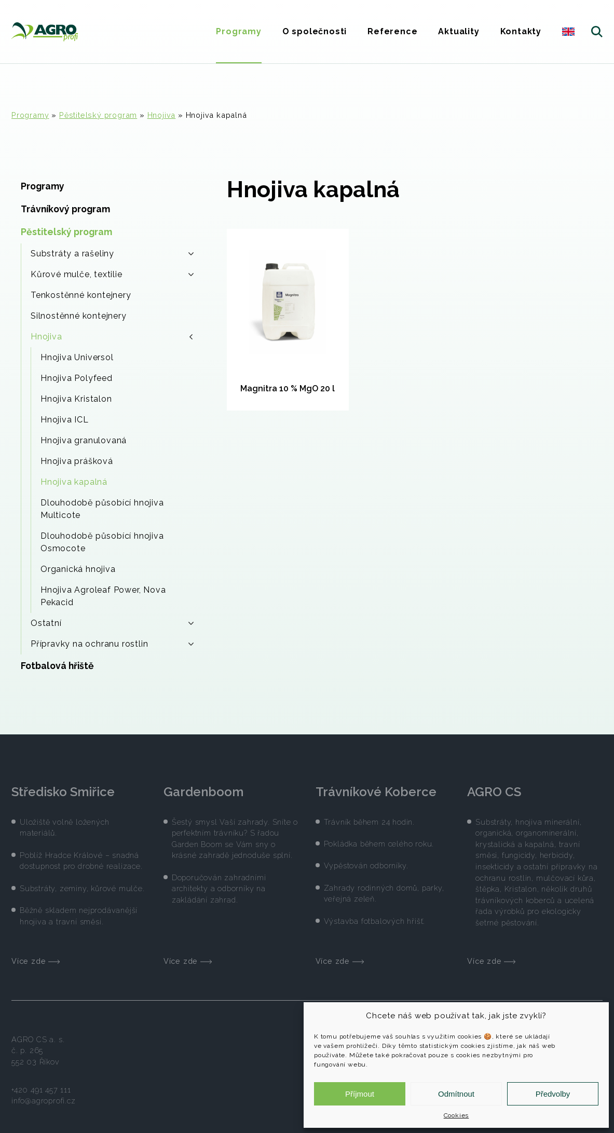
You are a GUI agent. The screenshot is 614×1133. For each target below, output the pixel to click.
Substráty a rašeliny (112, 253)
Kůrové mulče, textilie (112, 274)
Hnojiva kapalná (73, 482)
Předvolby (553, 1093)
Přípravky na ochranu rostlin (112, 644)
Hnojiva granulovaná (83, 440)
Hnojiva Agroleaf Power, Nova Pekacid (103, 596)
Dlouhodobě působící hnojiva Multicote (102, 509)
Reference (392, 31)
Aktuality (458, 31)
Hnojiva (161, 115)
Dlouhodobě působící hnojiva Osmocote (102, 542)
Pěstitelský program (98, 115)
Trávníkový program (65, 208)
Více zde (35, 954)
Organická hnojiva (78, 569)
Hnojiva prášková (76, 461)
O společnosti (314, 31)
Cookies (456, 1115)
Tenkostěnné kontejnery (81, 295)
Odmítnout (456, 1093)
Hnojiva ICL (64, 420)
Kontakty (520, 31)
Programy (238, 31)
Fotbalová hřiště (57, 665)
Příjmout (359, 1093)
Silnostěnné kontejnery (79, 316)
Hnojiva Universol (77, 357)
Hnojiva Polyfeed (76, 378)
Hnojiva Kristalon (76, 399)
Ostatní (112, 623)
